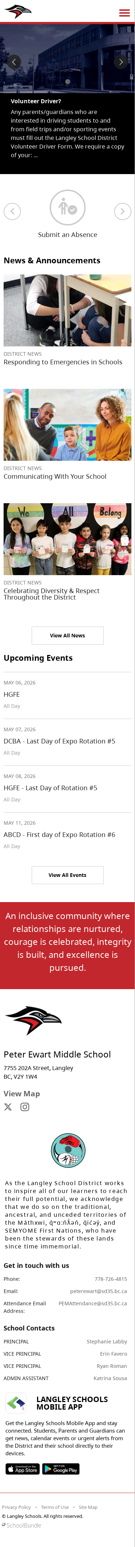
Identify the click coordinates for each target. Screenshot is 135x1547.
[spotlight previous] (14, 62)
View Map (22, 1093)
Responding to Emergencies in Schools (63, 362)
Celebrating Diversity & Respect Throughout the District (52, 593)
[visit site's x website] (8, 1107)
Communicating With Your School (55, 476)
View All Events (67, 875)
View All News (67, 635)
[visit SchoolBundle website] (66, 1525)
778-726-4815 (111, 1278)
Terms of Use (55, 1507)
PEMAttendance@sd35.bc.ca (93, 1303)
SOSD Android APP (61, 1469)
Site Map (88, 1507)
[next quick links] (122, 211)
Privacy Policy (16, 1507)
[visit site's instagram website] (25, 1107)
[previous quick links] (12, 211)
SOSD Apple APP (22, 1469)
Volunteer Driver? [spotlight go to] (36, 101)
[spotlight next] (121, 62)
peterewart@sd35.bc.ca (98, 1291)
